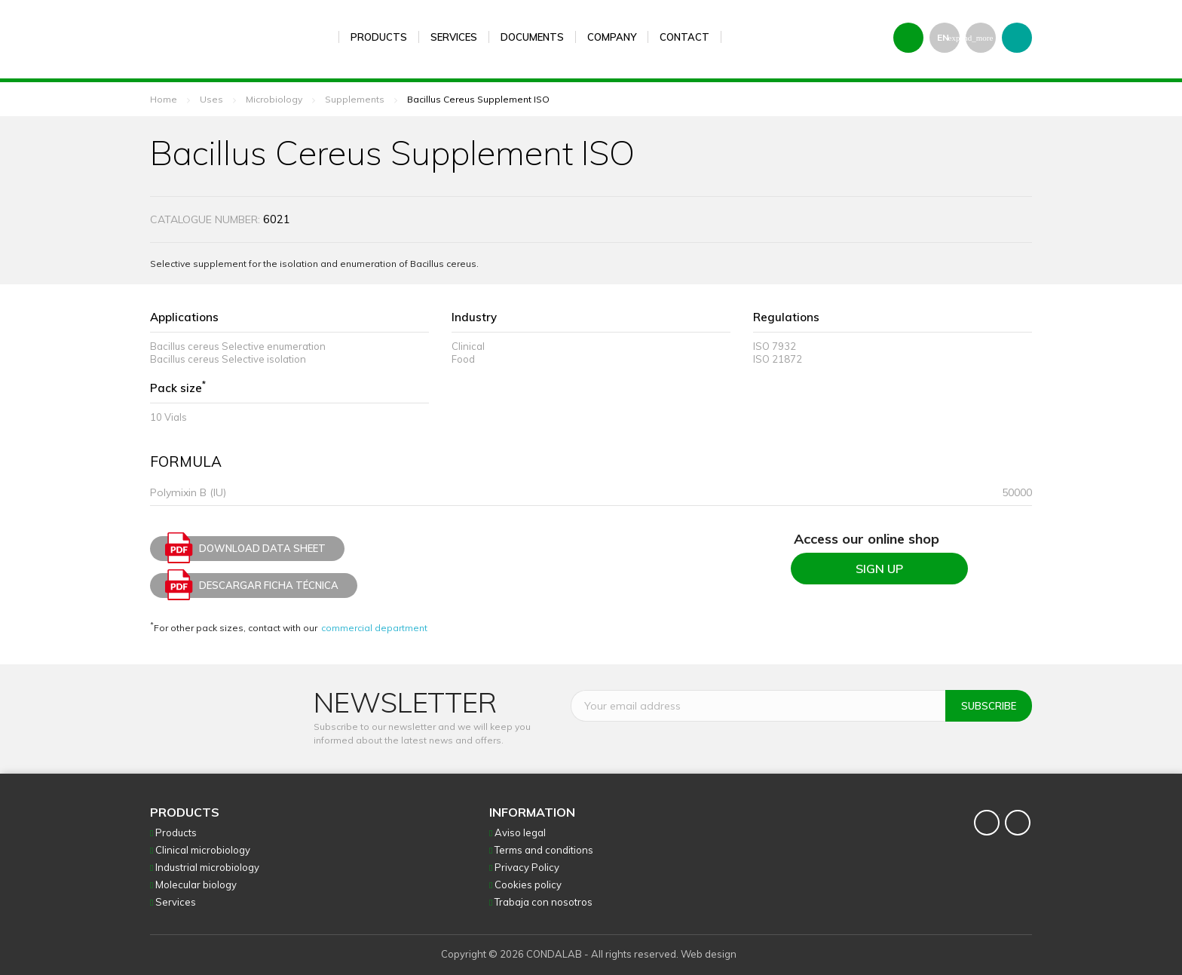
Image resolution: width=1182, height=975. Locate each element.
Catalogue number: (205, 219)
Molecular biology (196, 884)
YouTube (1017, 822)
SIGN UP (879, 568)
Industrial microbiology (207, 867)
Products (176, 832)
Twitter (987, 822)
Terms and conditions (544, 850)
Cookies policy (528, 884)
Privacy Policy (527, 867)
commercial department (374, 627)
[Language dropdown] (944, 38)
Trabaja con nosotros (544, 902)
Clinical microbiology (202, 850)
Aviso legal (520, 832)
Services (175, 902)
